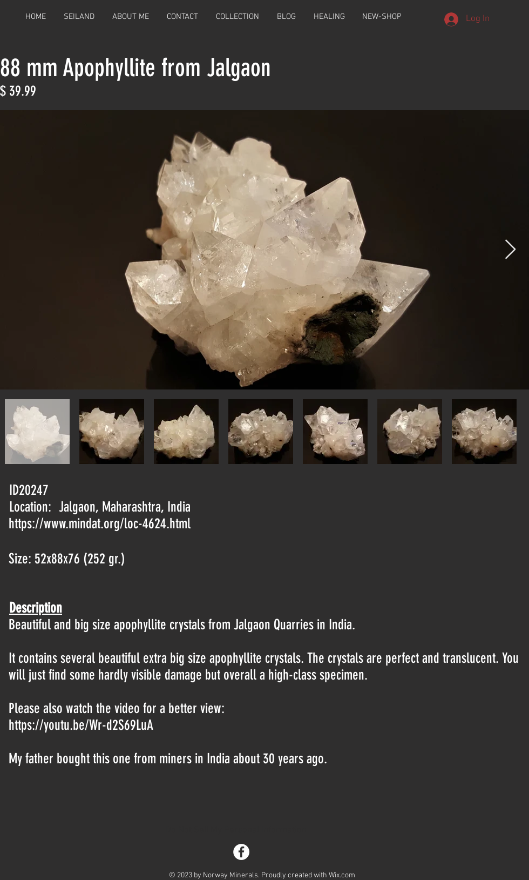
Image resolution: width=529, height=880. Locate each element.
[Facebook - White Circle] (241, 852)
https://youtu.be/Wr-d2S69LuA (81, 725)
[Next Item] (510, 249)
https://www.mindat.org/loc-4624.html (100, 523)
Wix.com (342, 875)
